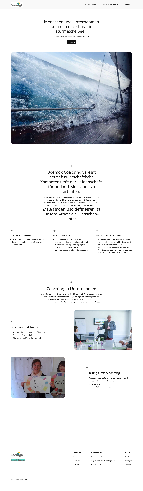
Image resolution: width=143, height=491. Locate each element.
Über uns (71, 42)
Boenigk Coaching (18, 460)
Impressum (127, 4)
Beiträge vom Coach (93, 4)
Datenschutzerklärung (112, 4)
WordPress (23, 479)
